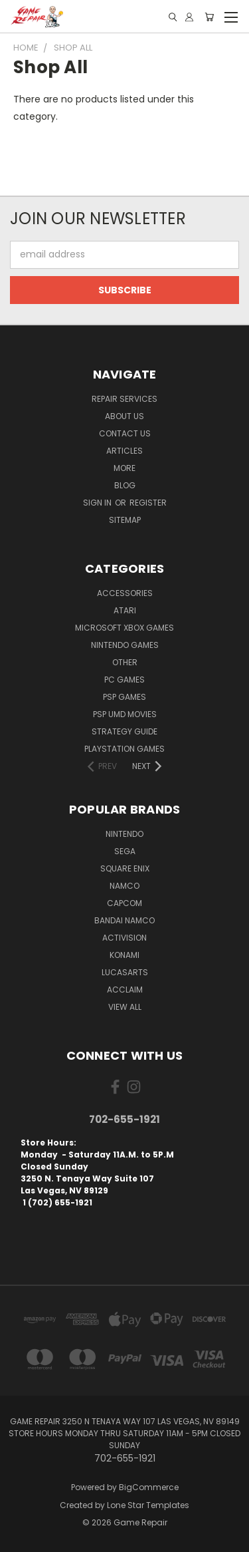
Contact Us (125, 433)
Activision (124, 937)
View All (124, 1006)
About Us (124, 416)
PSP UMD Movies (125, 714)
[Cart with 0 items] (209, 17)
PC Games (124, 679)
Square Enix (124, 868)
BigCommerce (149, 1487)
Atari (125, 610)
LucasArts (125, 972)
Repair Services (124, 398)
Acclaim (125, 989)
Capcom (124, 903)
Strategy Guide (124, 731)
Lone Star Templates (148, 1505)
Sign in (98, 502)
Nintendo (124, 834)
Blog (124, 485)
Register (148, 502)
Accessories (125, 593)
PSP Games (124, 696)
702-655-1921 (124, 1119)
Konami (124, 955)
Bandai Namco (124, 920)
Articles (124, 450)
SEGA (124, 851)
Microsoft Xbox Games (124, 627)
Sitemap (125, 520)
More (124, 468)
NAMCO (124, 885)
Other (124, 662)
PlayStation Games (124, 748)
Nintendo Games (125, 645)
